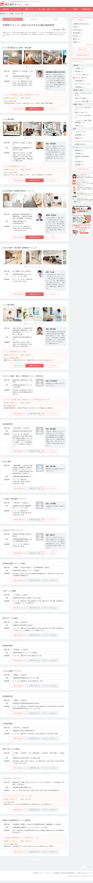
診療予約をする (34, 109)
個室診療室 (78, 135)
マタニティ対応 (79, 77)
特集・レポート (52, 9)
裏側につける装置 (80, 98)
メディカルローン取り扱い (83, 115)
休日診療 (77, 161)
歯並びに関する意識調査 (81, 174)
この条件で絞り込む (82, 169)
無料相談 (77, 150)
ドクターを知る (41, 9)
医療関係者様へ (87, 9)
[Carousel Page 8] (40, 66)
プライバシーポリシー (46, 875)
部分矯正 (77, 71)
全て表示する (89, 45)
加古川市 (77, 36)
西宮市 (76, 39)
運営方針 (63, 875)
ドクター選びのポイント (82, 192)
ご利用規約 (56, 875)
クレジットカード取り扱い (83, 107)
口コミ (64, 9)
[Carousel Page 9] (42, 66)
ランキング (17, 9)
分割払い (77, 125)
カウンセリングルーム (81, 141)
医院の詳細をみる (13, 109)
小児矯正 (77, 68)
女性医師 (77, 153)
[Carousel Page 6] (36, 66)
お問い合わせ (80, 875)
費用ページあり (79, 112)
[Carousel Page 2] (28, 66)
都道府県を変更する (82, 55)
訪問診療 (77, 164)
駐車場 (77, 138)
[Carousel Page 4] (32, 66)
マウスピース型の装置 (81, 101)
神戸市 (76, 27)
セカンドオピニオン (81, 84)
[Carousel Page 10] (43, 138)
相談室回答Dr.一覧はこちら (82, 198)
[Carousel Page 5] (34, 66)
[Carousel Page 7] (38, 66)
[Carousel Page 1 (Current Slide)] (26, 66)
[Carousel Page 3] (30, 66)
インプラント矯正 (80, 74)
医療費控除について (81, 186)
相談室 (75, 9)
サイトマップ (89, 875)
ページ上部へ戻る (87, 869)
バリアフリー (79, 132)
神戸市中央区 (78, 30)
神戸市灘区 (77, 33)
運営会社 (36, 875)
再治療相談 (78, 87)
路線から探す (82, 49)
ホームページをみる (55, 109)
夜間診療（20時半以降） (82, 156)
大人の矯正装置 (79, 180)
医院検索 (6, 9)
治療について (29, 9)
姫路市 (76, 42)
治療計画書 (78, 81)
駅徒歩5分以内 (79, 144)
